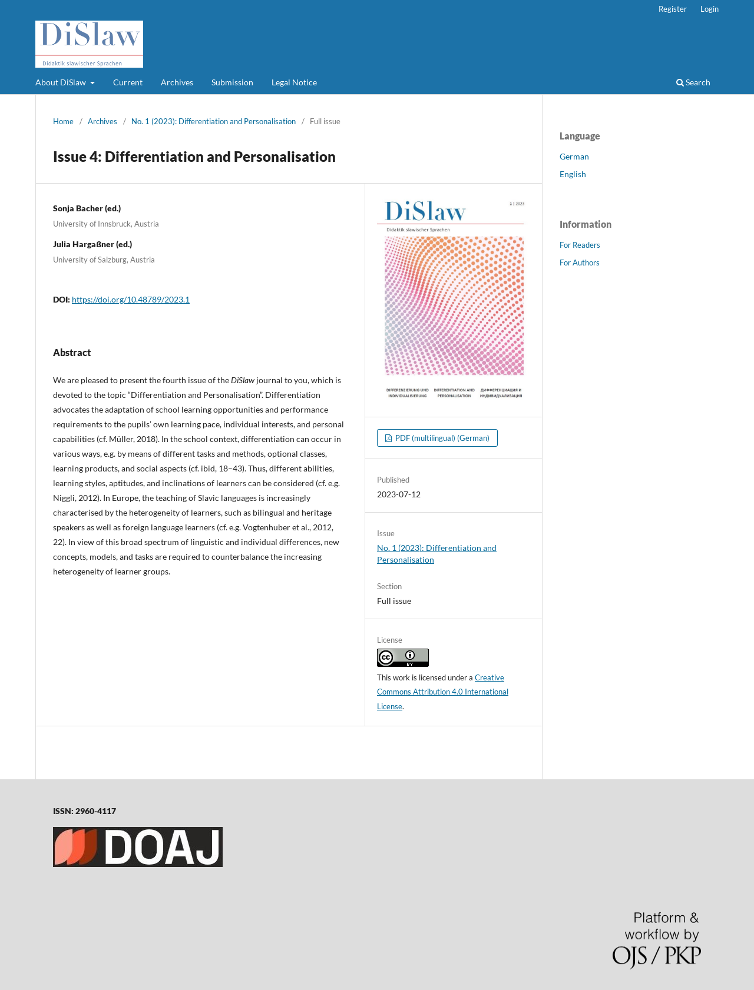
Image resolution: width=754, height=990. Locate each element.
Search (693, 82)
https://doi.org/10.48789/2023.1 (131, 299)
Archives (177, 82)
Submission (232, 82)
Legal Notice (294, 82)
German (574, 156)
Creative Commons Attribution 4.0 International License (442, 692)
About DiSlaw (61, 82)
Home (63, 121)
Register (673, 9)
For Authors (580, 262)
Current (128, 82)
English (573, 174)
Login (709, 9)
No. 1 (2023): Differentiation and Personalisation (213, 121)
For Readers (580, 245)
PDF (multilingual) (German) (441, 438)
